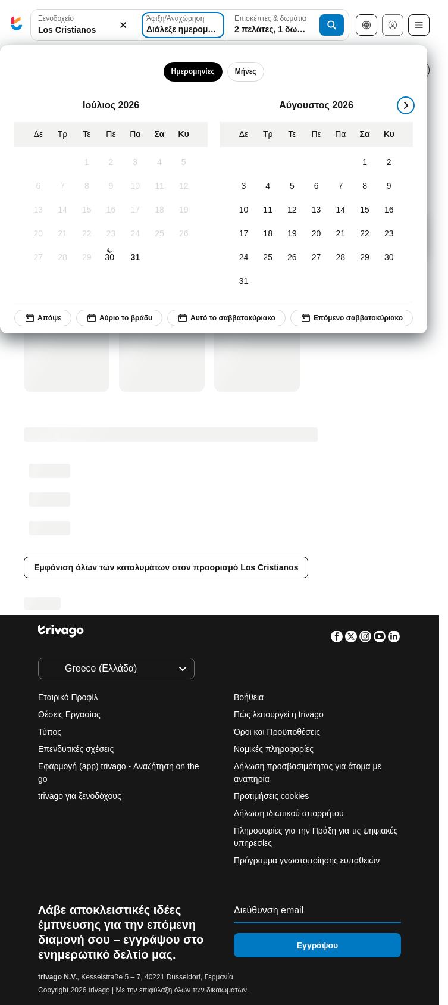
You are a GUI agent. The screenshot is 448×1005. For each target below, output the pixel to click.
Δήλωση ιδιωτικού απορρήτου (289, 813)
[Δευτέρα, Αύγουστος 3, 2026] (243, 186)
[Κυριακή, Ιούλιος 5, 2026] (183, 162)
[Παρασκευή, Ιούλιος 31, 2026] (135, 258)
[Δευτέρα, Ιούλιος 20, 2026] (38, 234)
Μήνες (245, 71)
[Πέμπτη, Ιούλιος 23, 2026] (111, 234)
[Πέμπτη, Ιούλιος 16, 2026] (111, 210)
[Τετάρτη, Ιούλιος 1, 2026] (86, 162)
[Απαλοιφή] (123, 25)
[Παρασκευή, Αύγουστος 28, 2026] (340, 258)
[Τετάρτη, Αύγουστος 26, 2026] (292, 258)
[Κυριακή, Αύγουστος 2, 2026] (389, 162)
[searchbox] (84, 30)
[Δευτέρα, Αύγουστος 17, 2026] (243, 234)
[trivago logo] (17, 25)
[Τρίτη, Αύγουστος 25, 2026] (268, 258)
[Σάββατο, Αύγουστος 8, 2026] (365, 186)
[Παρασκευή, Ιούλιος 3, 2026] (135, 162)
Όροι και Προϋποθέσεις (277, 731)
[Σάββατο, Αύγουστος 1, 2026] (365, 162)
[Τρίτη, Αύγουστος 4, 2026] (268, 186)
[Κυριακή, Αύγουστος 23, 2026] (389, 234)
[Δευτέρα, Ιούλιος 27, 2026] (38, 258)
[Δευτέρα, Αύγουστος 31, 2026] (243, 281)
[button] (84, 25)
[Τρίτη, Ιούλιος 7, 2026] (63, 186)
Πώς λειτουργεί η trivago (279, 714)
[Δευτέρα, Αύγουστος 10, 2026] (243, 210)
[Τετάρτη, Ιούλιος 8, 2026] (86, 186)
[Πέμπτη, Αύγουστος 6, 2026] (316, 186)
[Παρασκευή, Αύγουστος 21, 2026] (340, 234)
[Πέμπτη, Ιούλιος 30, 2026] (109, 258)
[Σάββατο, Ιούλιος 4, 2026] (160, 162)
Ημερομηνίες (193, 71)
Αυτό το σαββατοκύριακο (226, 318)
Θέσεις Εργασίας (69, 714)
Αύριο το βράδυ (119, 318)
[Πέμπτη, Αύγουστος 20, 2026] (316, 234)
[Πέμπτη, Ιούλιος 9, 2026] (111, 186)
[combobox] (85, 25)
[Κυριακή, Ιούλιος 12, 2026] (183, 186)
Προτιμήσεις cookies (272, 796)
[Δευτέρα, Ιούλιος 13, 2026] (38, 210)
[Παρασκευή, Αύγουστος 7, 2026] (340, 186)
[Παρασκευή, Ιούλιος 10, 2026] (135, 186)
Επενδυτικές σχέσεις (76, 749)
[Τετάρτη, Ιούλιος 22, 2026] (86, 234)
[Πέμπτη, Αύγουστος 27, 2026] (316, 258)
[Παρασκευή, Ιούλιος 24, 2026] (135, 234)
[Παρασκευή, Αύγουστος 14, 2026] (340, 210)
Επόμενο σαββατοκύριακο (351, 318)
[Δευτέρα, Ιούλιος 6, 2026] (38, 186)
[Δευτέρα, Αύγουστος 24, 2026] (243, 258)
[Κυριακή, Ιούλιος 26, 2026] (183, 234)
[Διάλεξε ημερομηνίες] (183, 25)
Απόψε (42, 318)
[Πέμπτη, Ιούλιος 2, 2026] (111, 162)
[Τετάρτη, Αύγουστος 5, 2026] (292, 186)
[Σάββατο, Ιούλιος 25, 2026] (160, 234)
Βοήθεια (249, 697)
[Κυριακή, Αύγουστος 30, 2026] (389, 258)
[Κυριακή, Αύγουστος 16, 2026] (389, 210)
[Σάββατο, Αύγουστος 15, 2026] (365, 210)
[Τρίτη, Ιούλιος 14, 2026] (63, 210)
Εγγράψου (317, 945)
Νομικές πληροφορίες (274, 749)
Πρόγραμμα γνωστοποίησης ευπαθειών (307, 860)
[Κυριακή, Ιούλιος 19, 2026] (183, 210)
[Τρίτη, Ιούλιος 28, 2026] (63, 258)
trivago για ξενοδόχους (79, 796)
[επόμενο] (406, 105)
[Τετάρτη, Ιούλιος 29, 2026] (86, 258)
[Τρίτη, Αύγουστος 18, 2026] (268, 234)
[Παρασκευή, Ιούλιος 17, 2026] (135, 210)
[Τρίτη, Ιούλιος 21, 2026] (63, 234)
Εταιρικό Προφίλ (68, 697)
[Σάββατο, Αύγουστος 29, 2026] (365, 258)
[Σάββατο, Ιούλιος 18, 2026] (160, 210)
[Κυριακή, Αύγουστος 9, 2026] (389, 186)
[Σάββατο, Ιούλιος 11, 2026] (160, 186)
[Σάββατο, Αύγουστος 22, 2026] (365, 234)
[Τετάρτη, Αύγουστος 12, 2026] (292, 210)
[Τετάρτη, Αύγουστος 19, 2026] (292, 234)
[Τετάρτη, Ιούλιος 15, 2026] (86, 210)
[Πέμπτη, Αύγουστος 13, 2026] (316, 210)
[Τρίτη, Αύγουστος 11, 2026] (268, 210)
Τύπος (49, 731)
